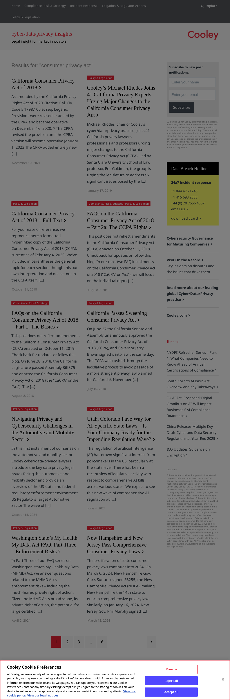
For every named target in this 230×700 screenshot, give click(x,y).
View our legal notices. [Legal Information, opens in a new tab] (43, 695)
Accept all (171, 692)
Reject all (171, 680)
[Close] (223, 679)
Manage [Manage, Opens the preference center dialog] (171, 669)
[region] (115, 680)
